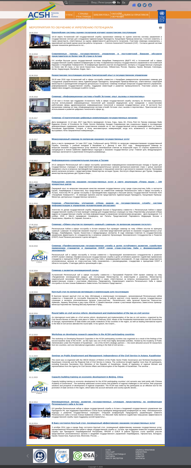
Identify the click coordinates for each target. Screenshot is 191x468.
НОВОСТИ (140, 454)
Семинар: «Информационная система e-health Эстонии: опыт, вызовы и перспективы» (98, 96)
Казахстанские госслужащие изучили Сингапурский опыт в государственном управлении (99, 75)
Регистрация (105, 2)
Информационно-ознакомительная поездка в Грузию (80, 160)
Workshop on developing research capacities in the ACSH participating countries (93, 334)
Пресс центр (130, 22)
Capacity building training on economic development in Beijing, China (87, 377)
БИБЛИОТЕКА (141, 452)
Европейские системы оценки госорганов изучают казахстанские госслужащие (94, 32)
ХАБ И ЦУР (110, 452)
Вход (94, 2)
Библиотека (102, 14)
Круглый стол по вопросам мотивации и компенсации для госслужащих (90, 291)
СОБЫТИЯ (140, 456)
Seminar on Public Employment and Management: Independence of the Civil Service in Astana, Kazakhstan (106, 355)
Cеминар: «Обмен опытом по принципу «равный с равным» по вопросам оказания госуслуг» (101, 224)
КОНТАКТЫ (140, 458)
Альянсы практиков (135, 14)
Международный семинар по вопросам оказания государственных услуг (91, 139)
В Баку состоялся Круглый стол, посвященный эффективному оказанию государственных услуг (103, 423)
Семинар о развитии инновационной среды (75, 270)
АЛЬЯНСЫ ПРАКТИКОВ (145, 450)
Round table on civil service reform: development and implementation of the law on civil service (100, 313)
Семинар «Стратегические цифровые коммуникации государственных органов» (95, 117)
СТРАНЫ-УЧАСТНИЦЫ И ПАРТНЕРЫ (83, 16)
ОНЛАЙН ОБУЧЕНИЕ (116, 15)
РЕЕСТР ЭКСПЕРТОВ (145, 22)
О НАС (69, 14)
